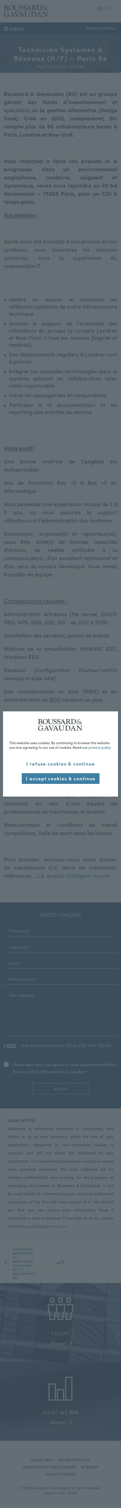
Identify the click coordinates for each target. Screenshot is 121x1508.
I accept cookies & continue (60, 778)
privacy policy (100, 747)
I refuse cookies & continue (60, 763)
